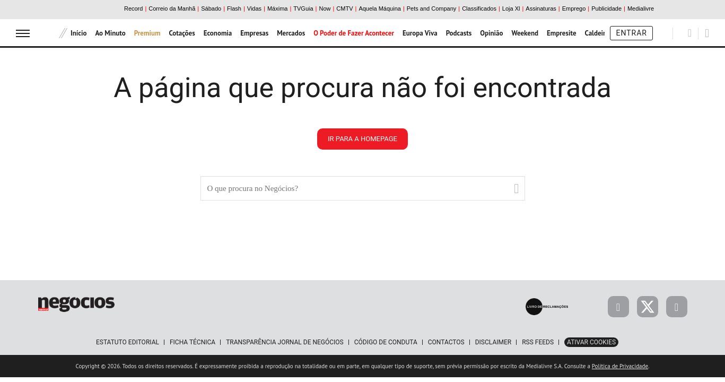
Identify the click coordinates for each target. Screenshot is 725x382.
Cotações (182, 33)
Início (78, 33)
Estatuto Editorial (127, 342)
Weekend (524, 33)
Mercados (291, 33)
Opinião (491, 33)
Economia (218, 33)
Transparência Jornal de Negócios (285, 342)
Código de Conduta (385, 342)
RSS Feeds (538, 342)
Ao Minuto (110, 33)
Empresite (561, 33)
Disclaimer (493, 342)
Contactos (446, 342)
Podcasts (459, 33)
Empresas (254, 33)
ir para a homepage (362, 139)
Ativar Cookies (591, 342)
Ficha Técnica (192, 342)
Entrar (631, 33)
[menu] (23, 33)
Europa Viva (420, 33)
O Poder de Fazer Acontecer (353, 33)
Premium (147, 33)
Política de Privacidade (620, 366)
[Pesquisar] (690, 33)
